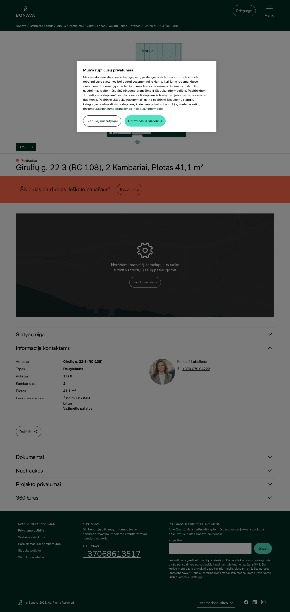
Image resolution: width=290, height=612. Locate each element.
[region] (146, 96)
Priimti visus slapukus (145, 121)
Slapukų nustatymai (102, 121)
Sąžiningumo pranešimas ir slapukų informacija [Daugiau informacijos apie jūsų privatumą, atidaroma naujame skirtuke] (130, 109)
